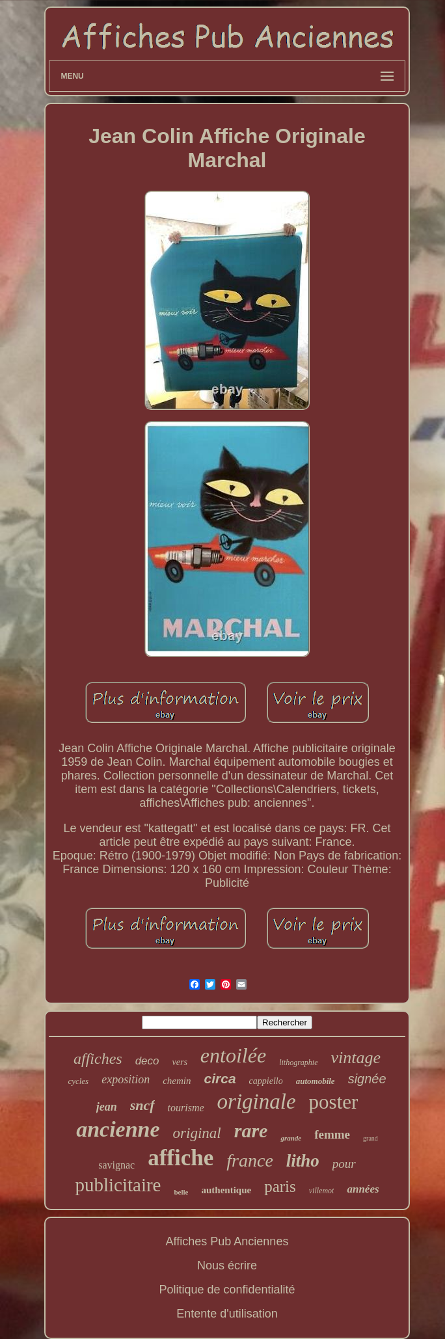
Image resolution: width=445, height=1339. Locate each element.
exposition (125, 1079)
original (197, 1133)
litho (302, 1160)
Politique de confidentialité (227, 1289)
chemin (177, 1080)
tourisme (186, 1107)
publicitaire (118, 1184)
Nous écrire (227, 1265)
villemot (321, 1190)
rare (251, 1130)
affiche (180, 1157)
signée (367, 1079)
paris (280, 1186)
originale (256, 1101)
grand (370, 1138)
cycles (78, 1081)
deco (147, 1061)
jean (106, 1106)
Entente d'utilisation (227, 1313)
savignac (116, 1164)
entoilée (233, 1055)
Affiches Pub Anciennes (227, 1241)
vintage (355, 1057)
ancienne (117, 1129)
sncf (142, 1105)
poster (333, 1101)
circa (220, 1078)
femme (332, 1134)
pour (344, 1163)
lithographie (298, 1062)
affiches (98, 1058)
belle (181, 1192)
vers (179, 1062)
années (363, 1189)
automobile (315, 1081)
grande (290, 1138)
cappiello (266, 1081)
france (249, 1160)
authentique (226, 1190)
